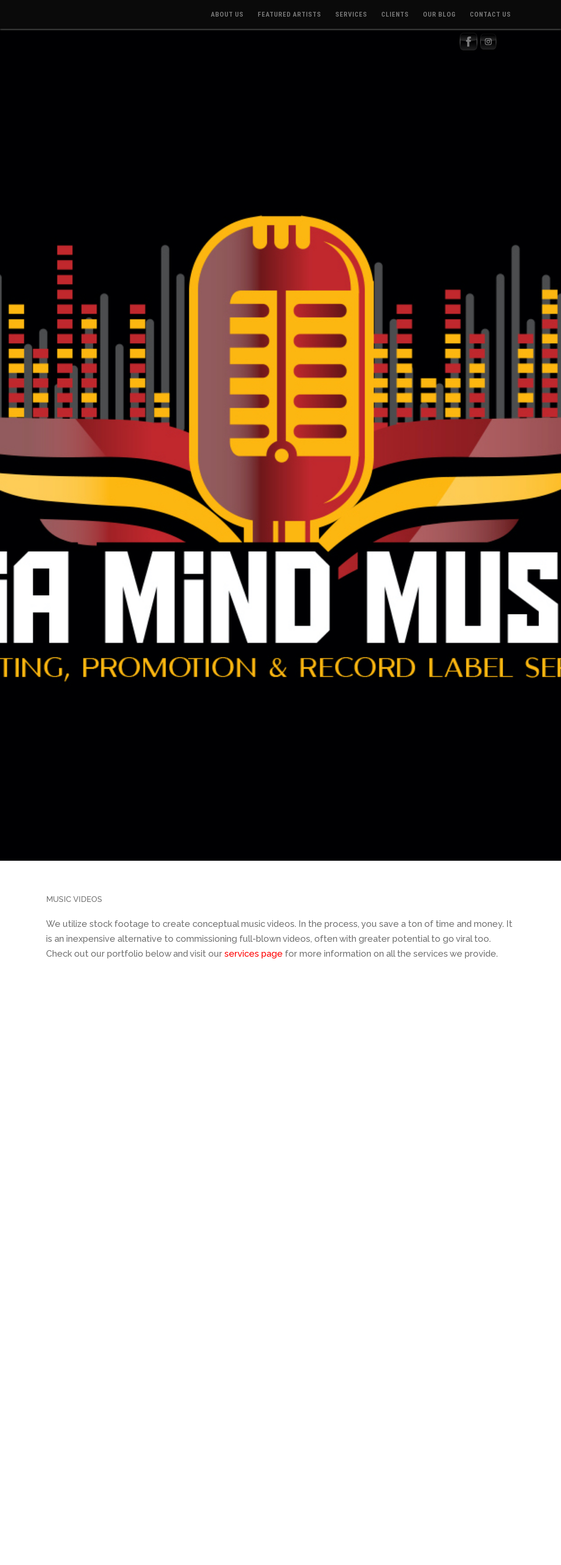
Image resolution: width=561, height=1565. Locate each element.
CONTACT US (490, 14)
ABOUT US (227, 14)
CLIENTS (395, 14)
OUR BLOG (439, 14)
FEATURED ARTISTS (289, 14)
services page (253, 953)
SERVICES (351, 14)
